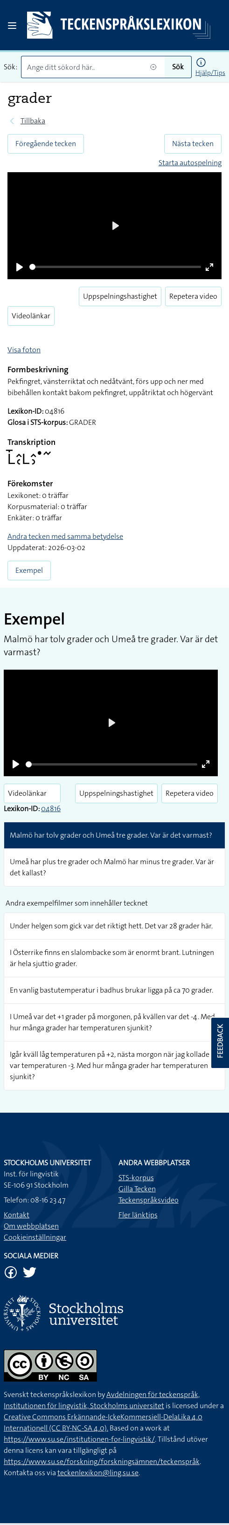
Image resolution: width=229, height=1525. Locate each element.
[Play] (19, 267)
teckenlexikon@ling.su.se (98, 1473)
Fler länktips (138, 1215)
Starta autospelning (190, 163)
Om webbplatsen (31, 1226)
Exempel (29, 570)
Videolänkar (31, 316)
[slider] (115, 266)
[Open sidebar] (12, 25)
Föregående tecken (45, 143)
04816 (51, 808)
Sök (178, 67)
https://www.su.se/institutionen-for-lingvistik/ (79, 1439)
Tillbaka (33, 121)
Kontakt (16, 1215)
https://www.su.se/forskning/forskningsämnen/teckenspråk (102, 1461)
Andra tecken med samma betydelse (65, 536)
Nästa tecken (193, 143)
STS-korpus (136, 1177)
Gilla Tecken (137, 1189)
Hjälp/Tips (210, 72)
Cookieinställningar (35, 1237)
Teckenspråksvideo (148, 1200)
